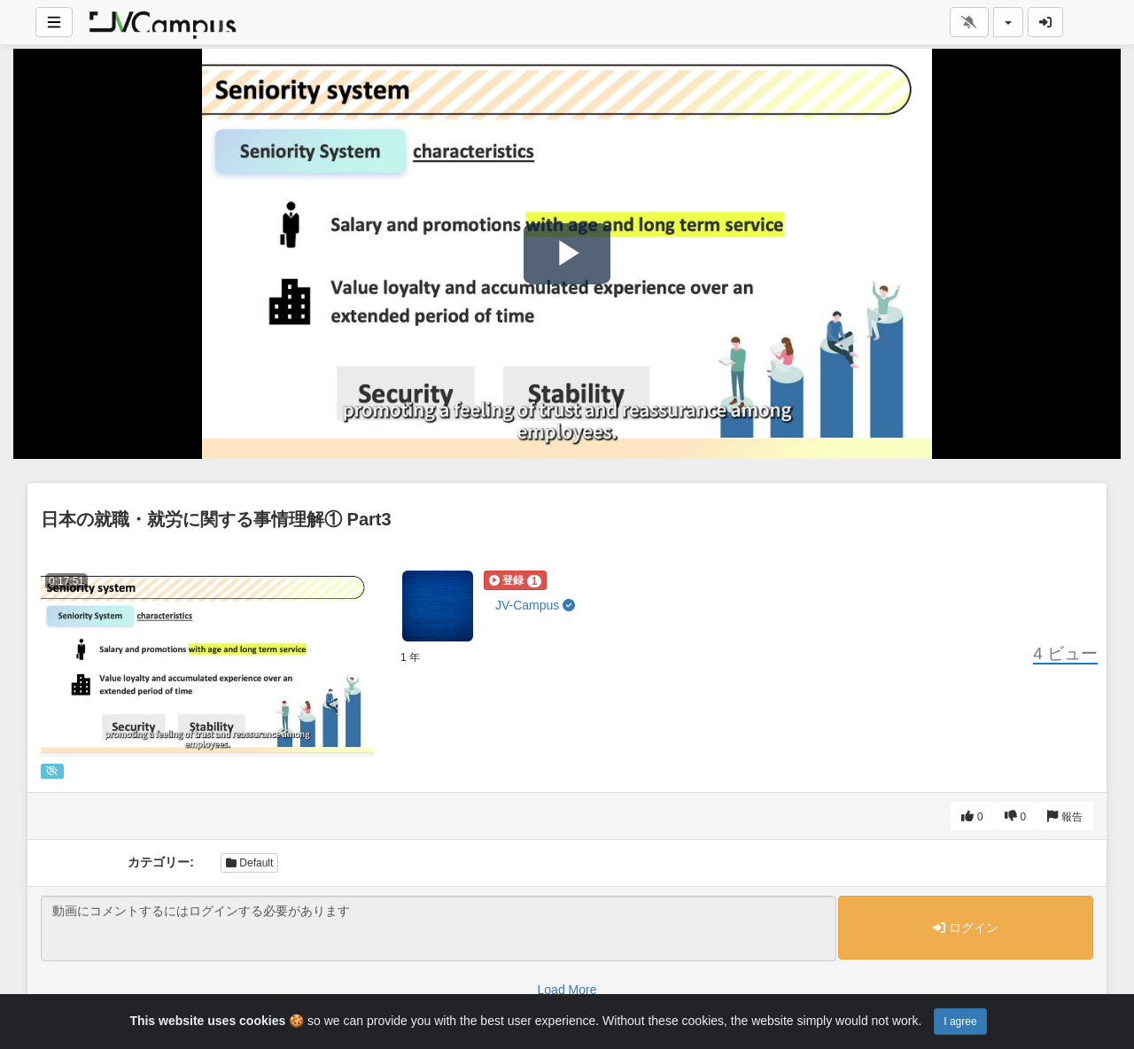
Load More (567, 990)
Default (249, 863)
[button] (515, 580)
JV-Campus (535, 605)
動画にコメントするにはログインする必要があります (438, 928)
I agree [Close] (960, 1021)
